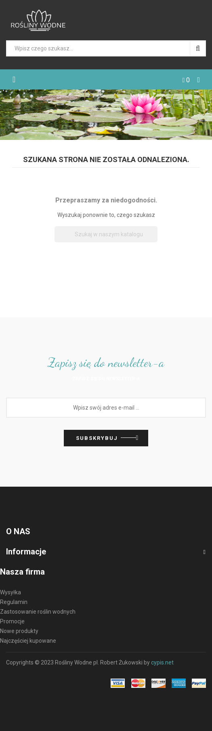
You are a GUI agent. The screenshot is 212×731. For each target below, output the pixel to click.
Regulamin (13, 602)
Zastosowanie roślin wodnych (38, 611)
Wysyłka (10, 592)
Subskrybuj (97, 438)
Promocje (12, 621)
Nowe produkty (19, 631)
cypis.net (162, 662)
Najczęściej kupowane (28, 640)
